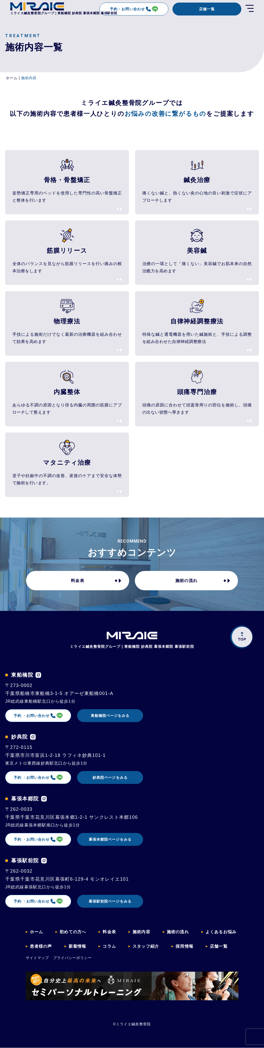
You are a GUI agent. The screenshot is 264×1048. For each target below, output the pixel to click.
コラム (109, 946)
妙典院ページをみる (110, 777)
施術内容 (141, 932)
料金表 (77, 580)
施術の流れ (186, 580)
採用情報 (184, 946)
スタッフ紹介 (146, 946)
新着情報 (77, 946)
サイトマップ (37, 958)
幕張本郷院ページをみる (110, 839)
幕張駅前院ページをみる (110, 901)
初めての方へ (73, 932)
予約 (38, 716)
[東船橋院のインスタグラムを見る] (38, 675)
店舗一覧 (206, 9)
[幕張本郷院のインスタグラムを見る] (44, 799)
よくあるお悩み (220, 932)
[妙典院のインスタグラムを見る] (33, 737)
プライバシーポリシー (72, 958)
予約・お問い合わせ (134, 9)
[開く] (249, 9)
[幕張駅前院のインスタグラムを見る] (44, 861)
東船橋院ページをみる (110, 716)
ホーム (36, 932)
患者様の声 (41, 946)
